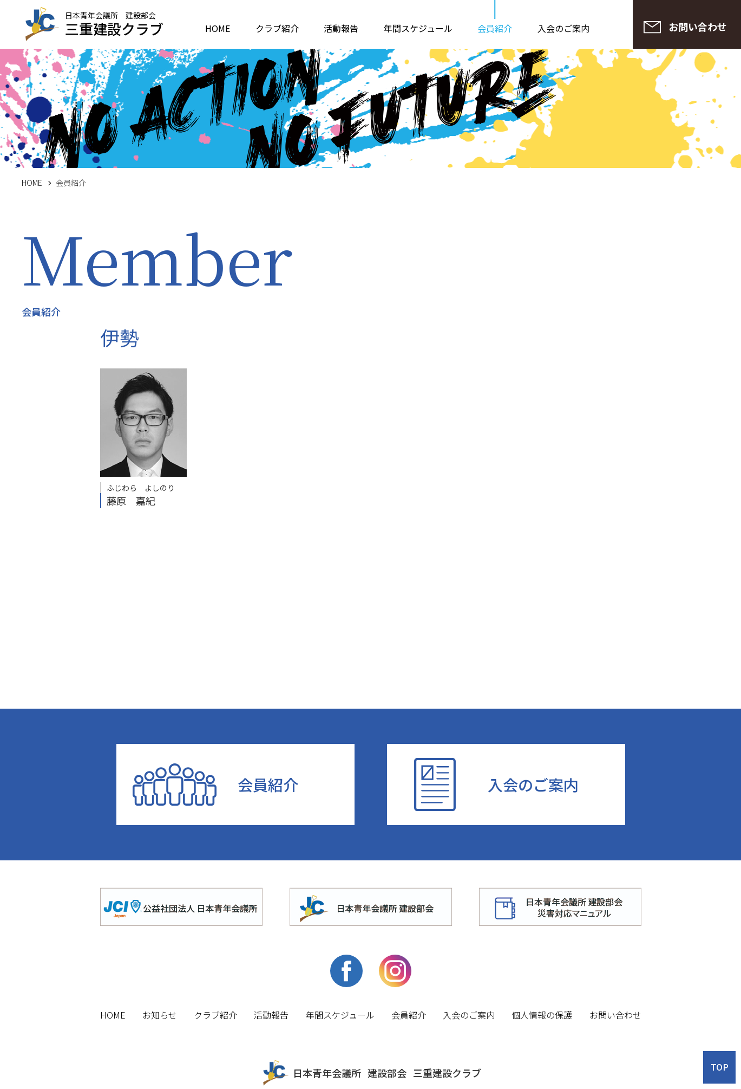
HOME (217, 28)
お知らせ (159, 1014)
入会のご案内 (563, 28)
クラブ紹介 (277, 28)
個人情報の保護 (542, 1014)
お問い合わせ (615, 1014)
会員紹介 (494, 28)
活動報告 (341, 28)
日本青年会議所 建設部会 (114, 23)
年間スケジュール (418, 28)
